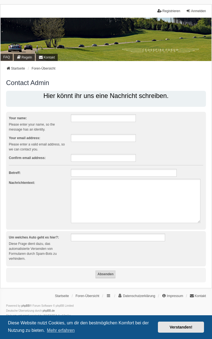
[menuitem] (24, 57)
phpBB (26, 305)
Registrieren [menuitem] (168, 11)
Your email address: (24, 138)
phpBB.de (49, 310)
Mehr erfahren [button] (61, 330)
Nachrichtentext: (22, 183)
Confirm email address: (27, 158)
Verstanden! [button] (181, 327)
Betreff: (15, 173)
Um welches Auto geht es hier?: (34, 237)
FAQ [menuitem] (6, 57)
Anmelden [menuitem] (196, 11)
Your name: (18, 118)
